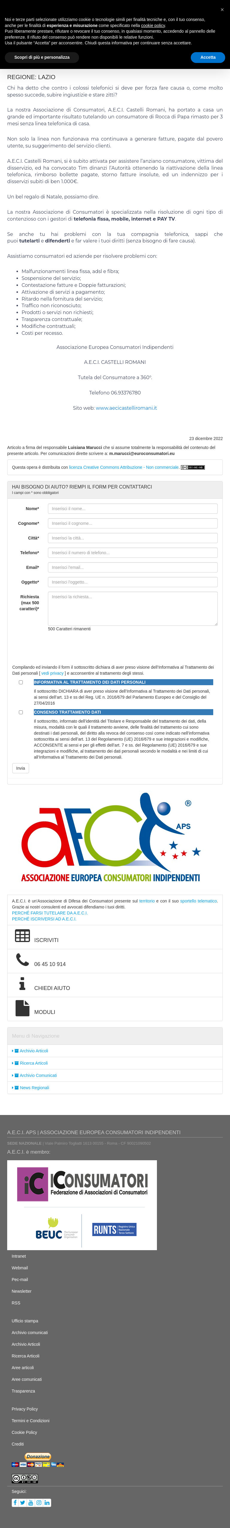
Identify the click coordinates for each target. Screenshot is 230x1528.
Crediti (18, 1444)
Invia (20, 768)
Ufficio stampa (25, 1320)
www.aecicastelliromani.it (126, 408)
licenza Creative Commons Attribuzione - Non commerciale (124, 467)
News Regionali (30, 1087)
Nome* (32, 508)
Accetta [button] (208, 57)
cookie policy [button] (153, 25)
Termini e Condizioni (30, 1420)
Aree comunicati (27, 1379)
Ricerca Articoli (30, 1063)
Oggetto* (30, 582)
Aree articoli (23, 1367)
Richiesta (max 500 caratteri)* (29, 602)
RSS (16, 1303)
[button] (222, 9)
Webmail (20, 1267)
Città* (33, 538)
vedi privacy (52, 673)
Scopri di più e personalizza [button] (41, 57)
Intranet (19, 1256)
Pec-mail (20, 1279)
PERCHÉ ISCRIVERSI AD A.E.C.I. (44, 919)
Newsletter (21, 1291)
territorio (147, 901)
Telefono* (29, 552)
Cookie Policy (24, 1432)
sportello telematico (198, 901)
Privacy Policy (25, 1409)
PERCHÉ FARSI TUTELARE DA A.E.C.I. (50, 913)
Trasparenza (23, 1391)
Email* (32, 567)
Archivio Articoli (30, 1050)
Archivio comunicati (30, 1332)
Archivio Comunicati (34, 1075)
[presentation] (93, 648)
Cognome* (28, 523)
